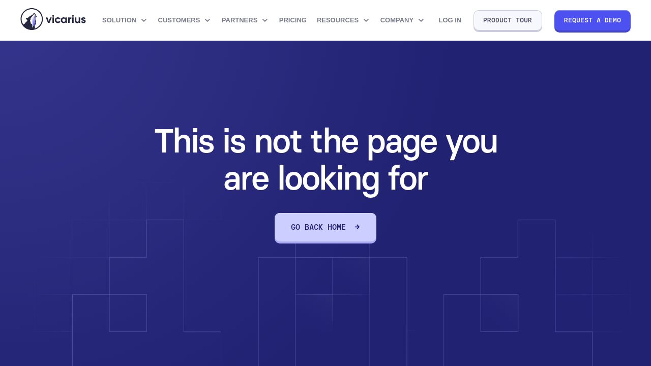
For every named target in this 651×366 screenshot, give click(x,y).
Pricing (293, 20)
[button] (125, 20)
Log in (449, 20)
